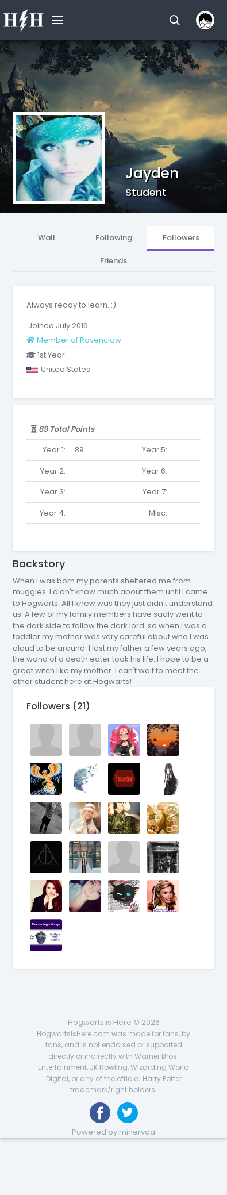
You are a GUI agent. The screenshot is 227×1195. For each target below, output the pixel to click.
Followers (181, 237)
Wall (46, 237)
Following (113, 237)
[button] (174, 20)
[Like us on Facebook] (100, 1112)
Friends (113, 260)
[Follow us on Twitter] (127, 1112)
